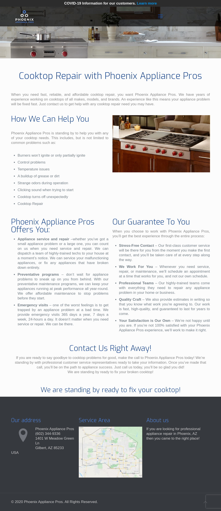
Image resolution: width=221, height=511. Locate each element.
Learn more (147, 3)
